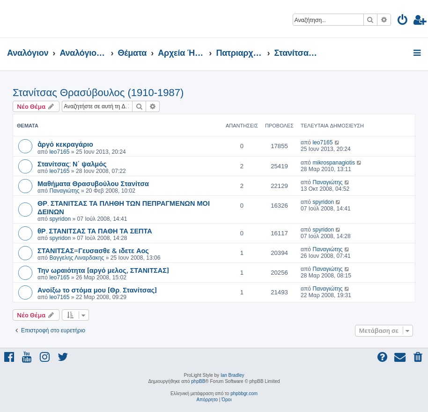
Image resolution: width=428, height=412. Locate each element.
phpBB (198, 381)
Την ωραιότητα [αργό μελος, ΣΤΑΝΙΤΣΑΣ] (103, 270)
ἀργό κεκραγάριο (65, 144)
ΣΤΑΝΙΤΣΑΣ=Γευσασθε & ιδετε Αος (93, 250)
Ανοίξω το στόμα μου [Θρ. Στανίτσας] (97, 289)
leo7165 (59, 152)
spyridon (60, 219)
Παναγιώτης (64, 190)
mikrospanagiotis (333, 162)
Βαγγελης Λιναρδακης (76, 258)
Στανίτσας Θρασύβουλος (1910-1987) (98, 92)
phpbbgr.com (244, 393)
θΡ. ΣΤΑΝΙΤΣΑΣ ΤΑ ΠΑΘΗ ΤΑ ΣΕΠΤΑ (94, 230)
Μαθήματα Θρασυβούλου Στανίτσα (93, 183)
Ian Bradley (232, 375)
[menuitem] (403, 21)
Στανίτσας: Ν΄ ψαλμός (72, 163)
